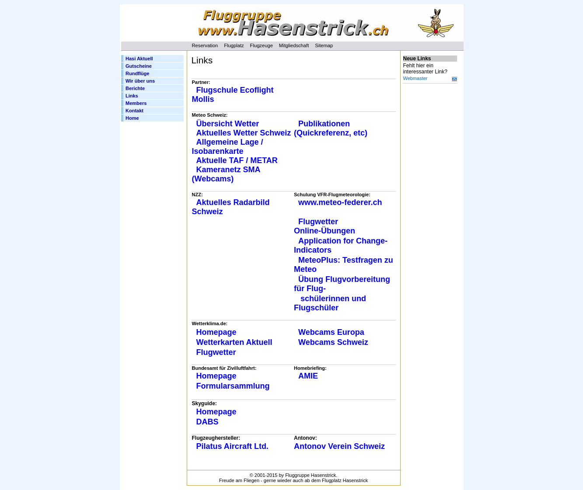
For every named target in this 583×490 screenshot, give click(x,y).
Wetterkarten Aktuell (234, 342)
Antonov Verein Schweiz (339, 446)
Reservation (205, 45)
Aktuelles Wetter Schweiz (243, 133)
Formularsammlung (233, 386)
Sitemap (324, 45)
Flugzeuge (261, 45)
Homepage (216, 332)
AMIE (308, 376)
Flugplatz (234, 45)
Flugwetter (216, 352)
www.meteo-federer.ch (341, 202)
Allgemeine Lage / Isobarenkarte (227, 147)
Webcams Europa (331, 332)
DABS (207, 421)
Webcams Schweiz (333, 342)
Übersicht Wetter (227, 123)
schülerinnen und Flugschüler (330, 303)
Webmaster (415, 78)
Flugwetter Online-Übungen (324, 226)
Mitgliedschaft (294, 45)
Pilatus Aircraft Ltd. (232, 446)
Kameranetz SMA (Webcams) (226, 174)
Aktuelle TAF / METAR (237, 160)
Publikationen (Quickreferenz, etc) (330, 128)
